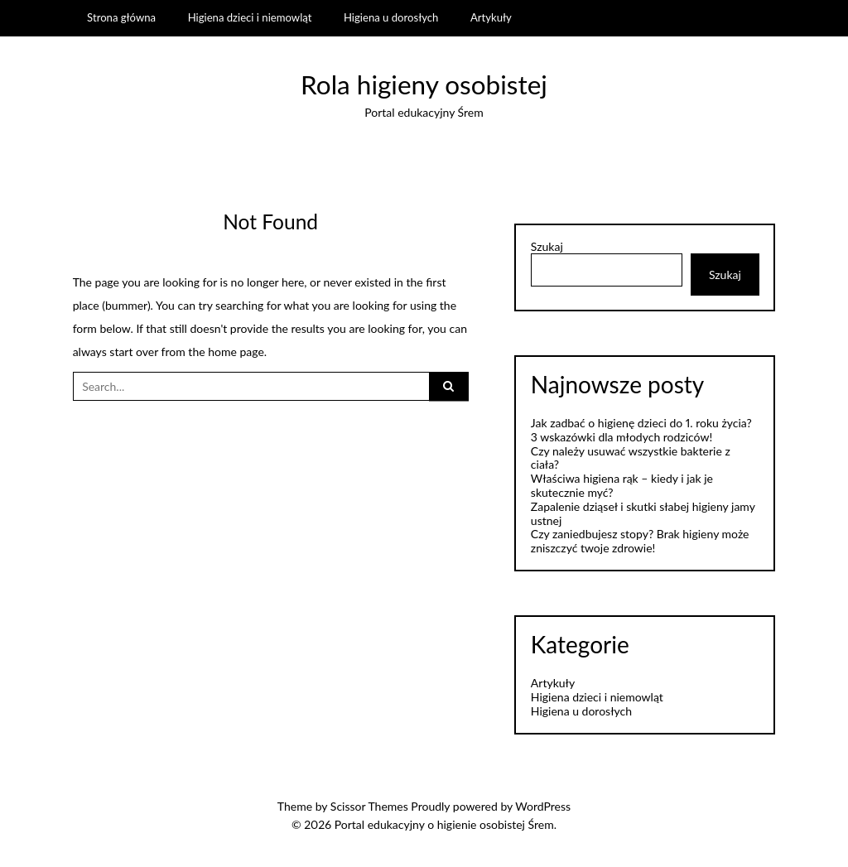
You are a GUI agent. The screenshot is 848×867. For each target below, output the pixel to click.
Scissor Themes (369, 806)
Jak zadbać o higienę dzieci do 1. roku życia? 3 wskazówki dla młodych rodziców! (641, 430)
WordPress (543, 806)
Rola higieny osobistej (424, 84)
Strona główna (121, 17)
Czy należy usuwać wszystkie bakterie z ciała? (630, 458)
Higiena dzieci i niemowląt (250, 17)
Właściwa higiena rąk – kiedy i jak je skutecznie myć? (622, 485)
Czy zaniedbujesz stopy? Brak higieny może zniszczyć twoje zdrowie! (640, 541)
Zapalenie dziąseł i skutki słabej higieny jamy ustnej (643, 513)
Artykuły (491, 17)
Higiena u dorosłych (391, 17)
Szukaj (547, 246)
